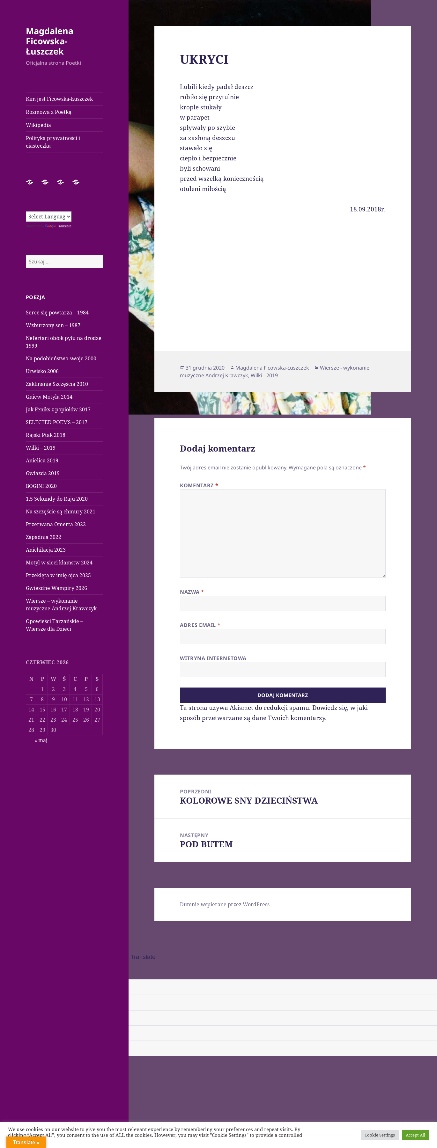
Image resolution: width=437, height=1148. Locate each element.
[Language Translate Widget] (48, 216)
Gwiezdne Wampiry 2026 (56, 588)
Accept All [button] (415, 1135)
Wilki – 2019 (41, 447)
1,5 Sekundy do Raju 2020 (57, 498)
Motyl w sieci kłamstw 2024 (59, 562)
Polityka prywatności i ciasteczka (53, 142)
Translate (58, 226)
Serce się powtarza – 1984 (57, 312)
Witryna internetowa (213, 658)
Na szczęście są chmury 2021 (60, 511)
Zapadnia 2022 (43, 537)
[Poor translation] (40, 970)
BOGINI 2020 (41, 485)
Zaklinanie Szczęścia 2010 (57, 383)
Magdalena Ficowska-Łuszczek (49, 41)
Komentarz (199, 485)
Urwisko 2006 (42, 371)
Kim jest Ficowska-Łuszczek (59, 98)
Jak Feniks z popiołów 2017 (58, 409)
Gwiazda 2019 (43, 473)
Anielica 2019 (42, 460)
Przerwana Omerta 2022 (56, 524)
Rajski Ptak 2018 (45, 434)
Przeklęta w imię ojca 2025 (58, 575)
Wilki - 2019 (264, 375)
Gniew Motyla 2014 (49, 396)
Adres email (200, 625)
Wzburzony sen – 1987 (53, 325)
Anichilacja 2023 (46, 549)
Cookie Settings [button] (380, 1135)
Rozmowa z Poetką (48, 111)
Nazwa (192, 591)
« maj (41, 740)
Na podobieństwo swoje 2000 (61, 358)
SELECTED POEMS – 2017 (56, 422)
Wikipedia (38, 125)
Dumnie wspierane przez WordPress (225, 904)
